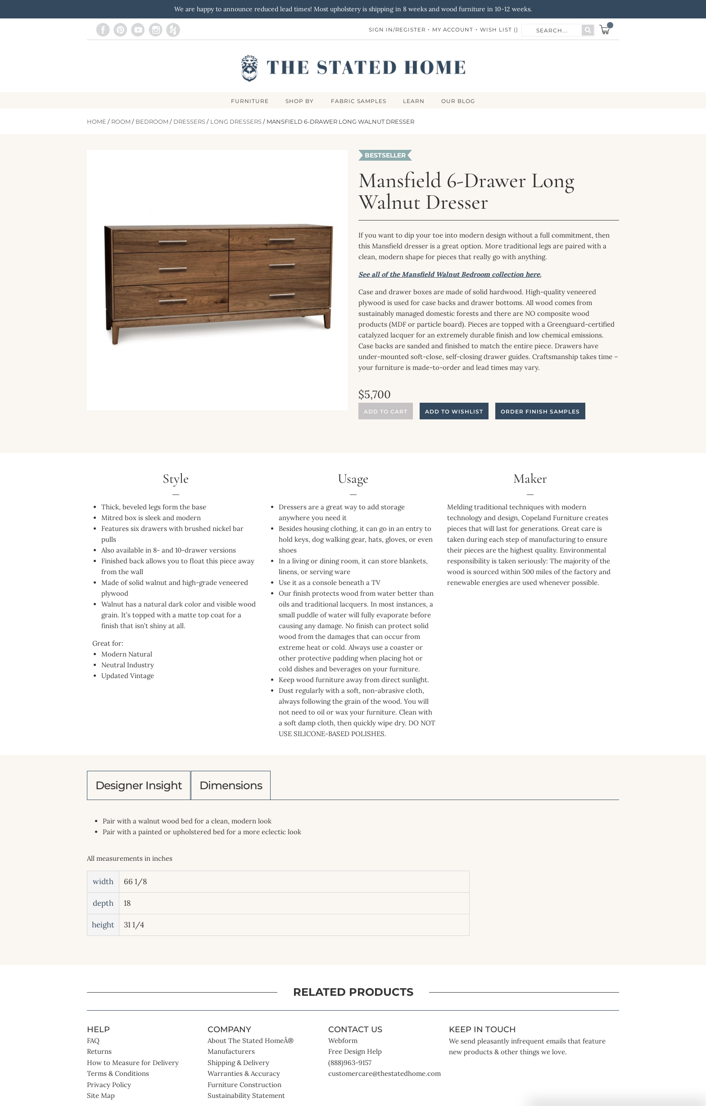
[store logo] (353, 68)
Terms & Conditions (118, 1077)
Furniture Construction (244, 1088)
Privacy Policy (109, 1088)
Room (121, 122)
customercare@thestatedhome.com (384, 1077)
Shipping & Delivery (238, 1066)
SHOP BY (299, 101)
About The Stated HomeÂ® (251, 1044)
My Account (451, 30)
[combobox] (552, 30)
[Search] (588, 30)
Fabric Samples (358, 101)
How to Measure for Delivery (133, 1066)
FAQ (93, 1044)
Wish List (499, 30)
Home (96, 122)
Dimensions (242, 787)
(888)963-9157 (349, 1066)
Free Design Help (355, 1055)
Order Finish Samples (540, 412)
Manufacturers (231, 1055)
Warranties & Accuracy (244, 1077)
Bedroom (152, 122)
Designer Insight (143, 787)
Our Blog (461, 101)
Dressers (189, 122)
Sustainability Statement (246, 1099)
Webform (343, 1044)
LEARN (415, 101)
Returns (99, 1055)
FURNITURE (248, 101)
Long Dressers (236, 122)
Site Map (101, 1099)
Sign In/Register (394, 30)
